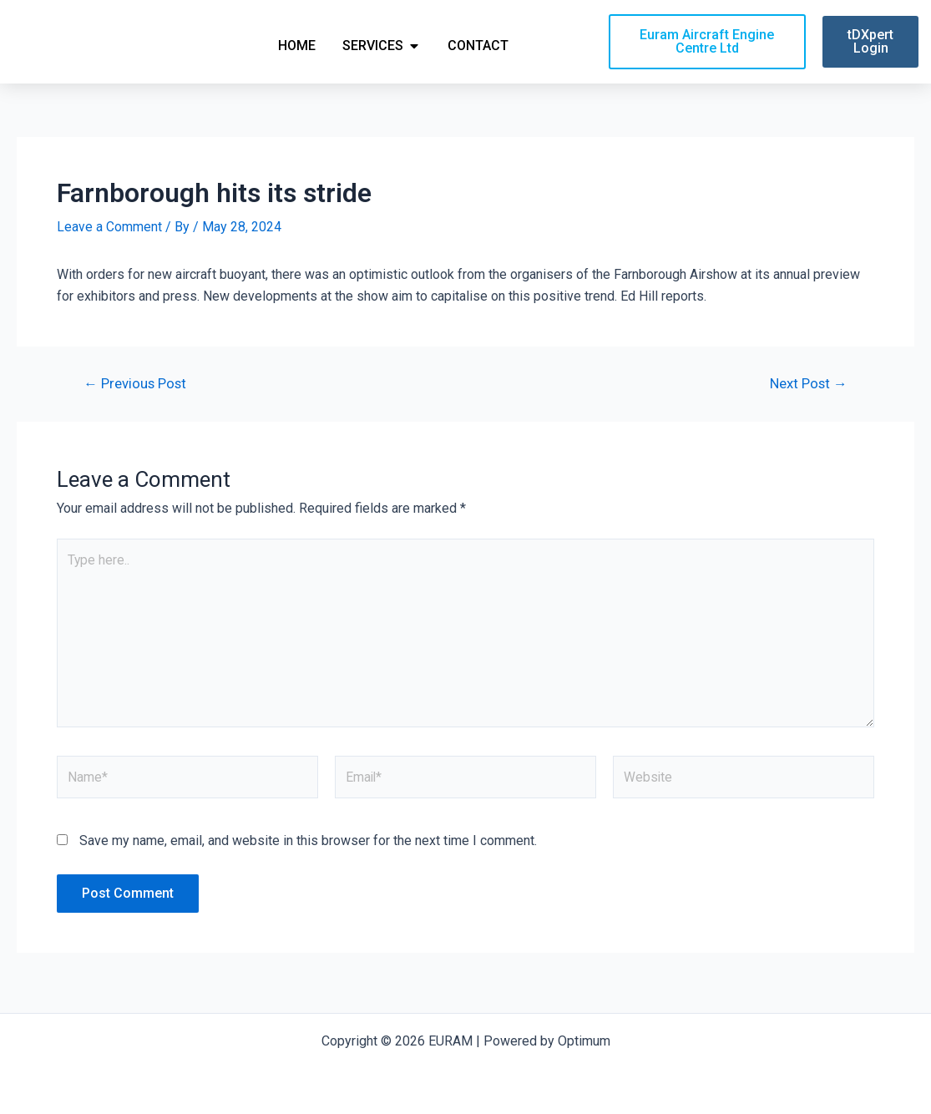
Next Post (807, 385)
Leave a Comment (109, 229)
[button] (414, 47)
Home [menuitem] (297, 46)
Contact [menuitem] (478, 46)
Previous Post (136, 385)
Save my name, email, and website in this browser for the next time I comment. (308, 846)
